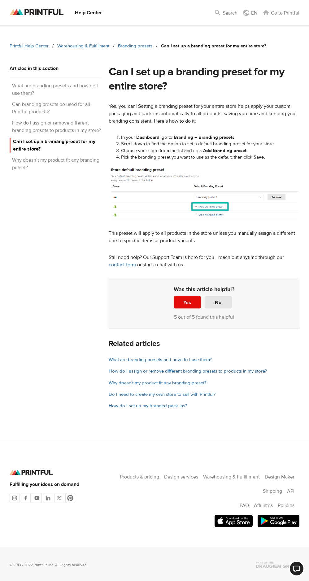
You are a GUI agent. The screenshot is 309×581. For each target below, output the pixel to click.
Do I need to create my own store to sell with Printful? (162, 394)
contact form (122, 265)
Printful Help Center (29, 46)
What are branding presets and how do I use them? (160, 360)
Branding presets (135, 46)
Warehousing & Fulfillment (83, 46)
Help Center (88, 13)
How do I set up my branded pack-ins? (148, 406)
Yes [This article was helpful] (187, 302)
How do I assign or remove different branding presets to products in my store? (188, 371)
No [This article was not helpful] (218, 302)
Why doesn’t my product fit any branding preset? (158, 383)
